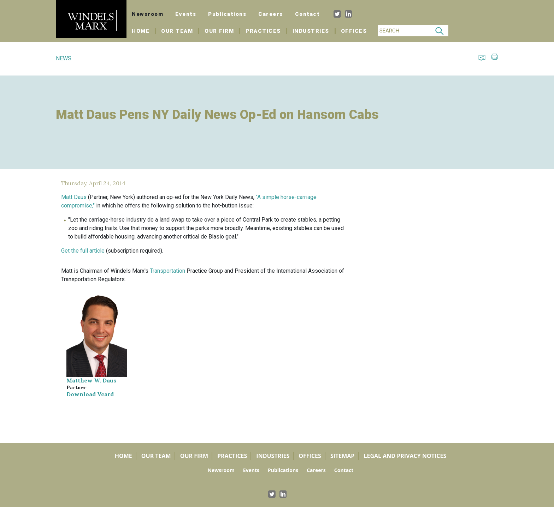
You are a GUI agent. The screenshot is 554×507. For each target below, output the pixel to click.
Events (185, 14)
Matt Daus (74, 197)
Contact (307, 14)
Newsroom (147, 14)
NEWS (63, 58)
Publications (227, 14)
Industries (311, 31)
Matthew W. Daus (91, 380)
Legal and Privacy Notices (405, 456)
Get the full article (83, 250)
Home (144, 31)
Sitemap (342, 456)
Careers (270, 14)
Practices (263, 31)
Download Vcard (90, 394)
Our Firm (219, 31)
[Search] (404, 30)
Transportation (167, 270)
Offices (354, 31)
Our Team (177, 31)
